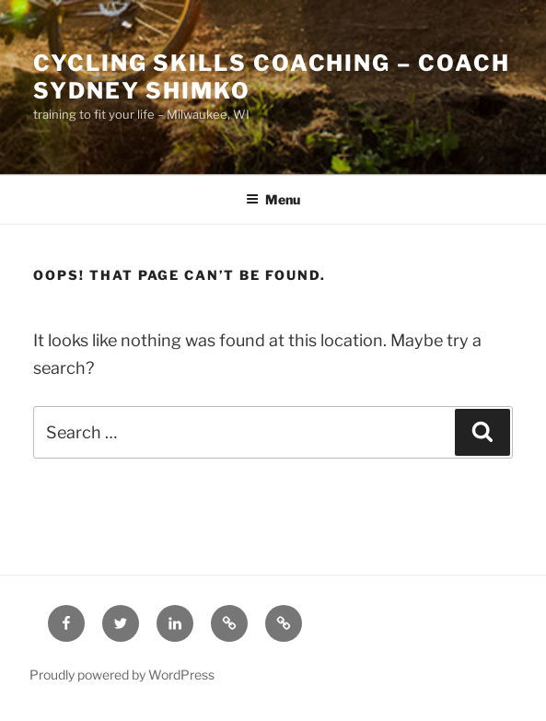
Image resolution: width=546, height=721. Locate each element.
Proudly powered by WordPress (122, 674)
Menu (273, 199)
